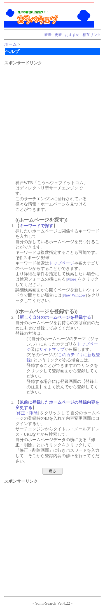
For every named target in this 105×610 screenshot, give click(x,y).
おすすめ (72, 35)
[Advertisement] (52, 118)
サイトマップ (51, 349)
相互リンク (92, 35)
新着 (48, 35)
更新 (58, 35)
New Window (74, 295)
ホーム (10, 44)
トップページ (61, 263)
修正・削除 (27, 413)
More (71, 279)
